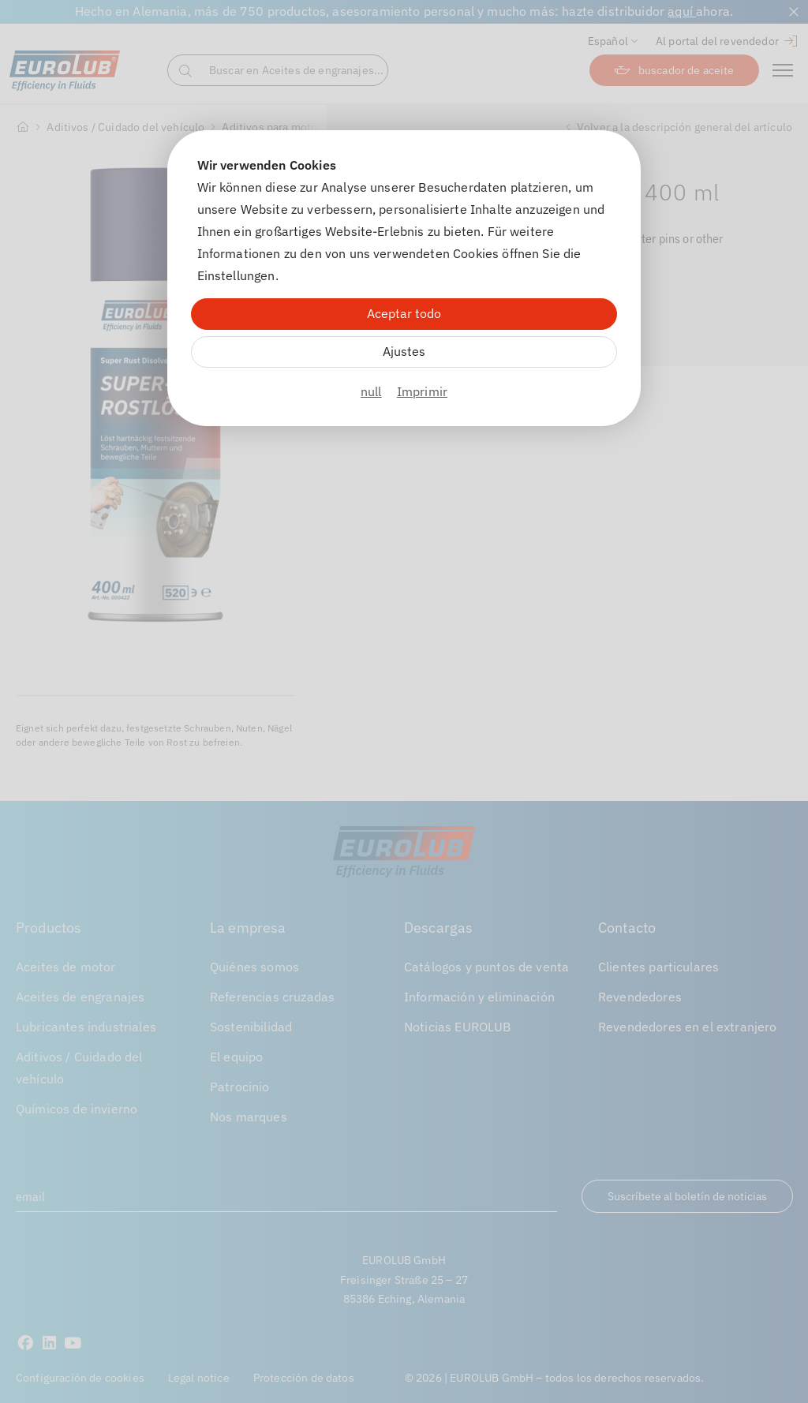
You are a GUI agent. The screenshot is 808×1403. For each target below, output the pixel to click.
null (371, 391)
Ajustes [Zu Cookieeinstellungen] (404, 351)
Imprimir (422, 391)
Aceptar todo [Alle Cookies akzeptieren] (404, 313)
